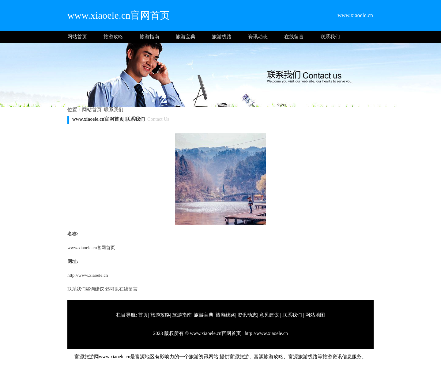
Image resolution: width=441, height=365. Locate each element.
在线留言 (294, 36)
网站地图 (315, 314)
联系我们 (330, 36)
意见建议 (269, 314)
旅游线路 (222, 36)
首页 (143, 314)
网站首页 (77, 36)
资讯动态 (258, 36)
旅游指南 (149, 36)
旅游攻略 (113, 36)
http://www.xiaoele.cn (87, 275)
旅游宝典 (185, 36)
